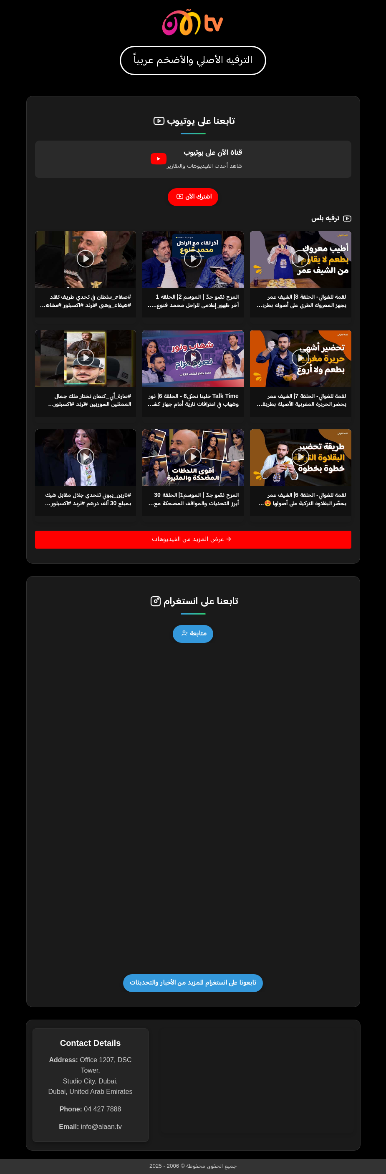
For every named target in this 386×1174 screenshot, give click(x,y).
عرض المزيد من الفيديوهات (192, 539)
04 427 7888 (102, 1109)
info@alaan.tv (101, 1126)
